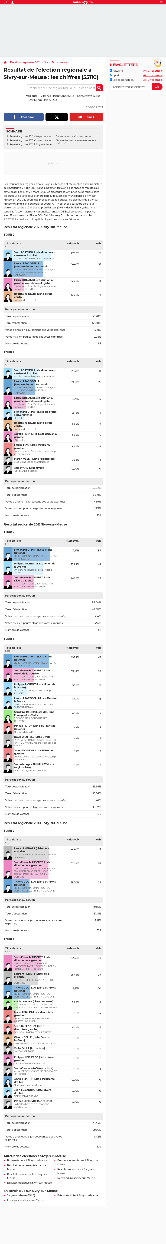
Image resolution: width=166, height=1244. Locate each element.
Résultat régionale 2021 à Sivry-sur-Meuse (30, 136)
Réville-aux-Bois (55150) (43, 100)
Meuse (63, 62)
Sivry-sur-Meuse (64, 140)
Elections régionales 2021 (25, 62)
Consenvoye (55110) (88, 96)
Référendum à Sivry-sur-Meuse (76, 1178)
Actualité (116, 70)
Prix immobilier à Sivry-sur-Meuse (77, 1195)
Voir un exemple (153, 70)
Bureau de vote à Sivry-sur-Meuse (27, 1160)
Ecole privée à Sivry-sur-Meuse (25, 1200)
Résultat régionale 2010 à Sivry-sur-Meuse (31, 144)
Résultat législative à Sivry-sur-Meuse (29, 1182)
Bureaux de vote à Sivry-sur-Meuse (73, 136)
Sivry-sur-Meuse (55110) (21, 1195)
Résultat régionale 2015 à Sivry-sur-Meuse (30, 140)
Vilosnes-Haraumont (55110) (57, 96)
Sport (114, 75)
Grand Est (50, 62)
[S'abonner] (136, 86)
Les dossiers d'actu (122, 79)
